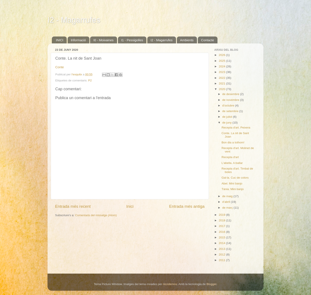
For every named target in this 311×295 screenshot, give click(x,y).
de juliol (227, 116)
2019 (222, 214)
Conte (59, 67)
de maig (227, 196)
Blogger (211, 284)
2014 (222, 243)
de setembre (230, 111)
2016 (222, 231)
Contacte (207, 40)
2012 (222, 254)
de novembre (231, 100)
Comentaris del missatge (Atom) (96, 215)
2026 (222, 55)
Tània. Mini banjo (233, 189)
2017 (222, 226)
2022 (222, 77)
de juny (227, 122)
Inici (130, 206)
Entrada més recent (73, 206)
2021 (222, 83)
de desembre (231, 94)
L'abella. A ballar (232, 163)
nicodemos (170, 284)
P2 (90, 80)
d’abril (226, 201)
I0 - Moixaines (103, 40)
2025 (222, 60)
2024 (222, 66)
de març (228, 207)
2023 (222, 72)
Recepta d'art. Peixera (236, 127)
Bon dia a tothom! (233, 142)
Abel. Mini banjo (232, 183)
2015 (222, 237)
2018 (222, 220)
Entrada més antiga (187, 206)
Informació (78, 40)
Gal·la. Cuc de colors (235, 177)
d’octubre (228, 105)
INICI (59, 40)
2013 (222, 249)
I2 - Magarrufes (74, 20)
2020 (222, 89)
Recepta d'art (230, 157)
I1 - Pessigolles (132, 40)
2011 (222, 260)
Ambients (187, 40)
